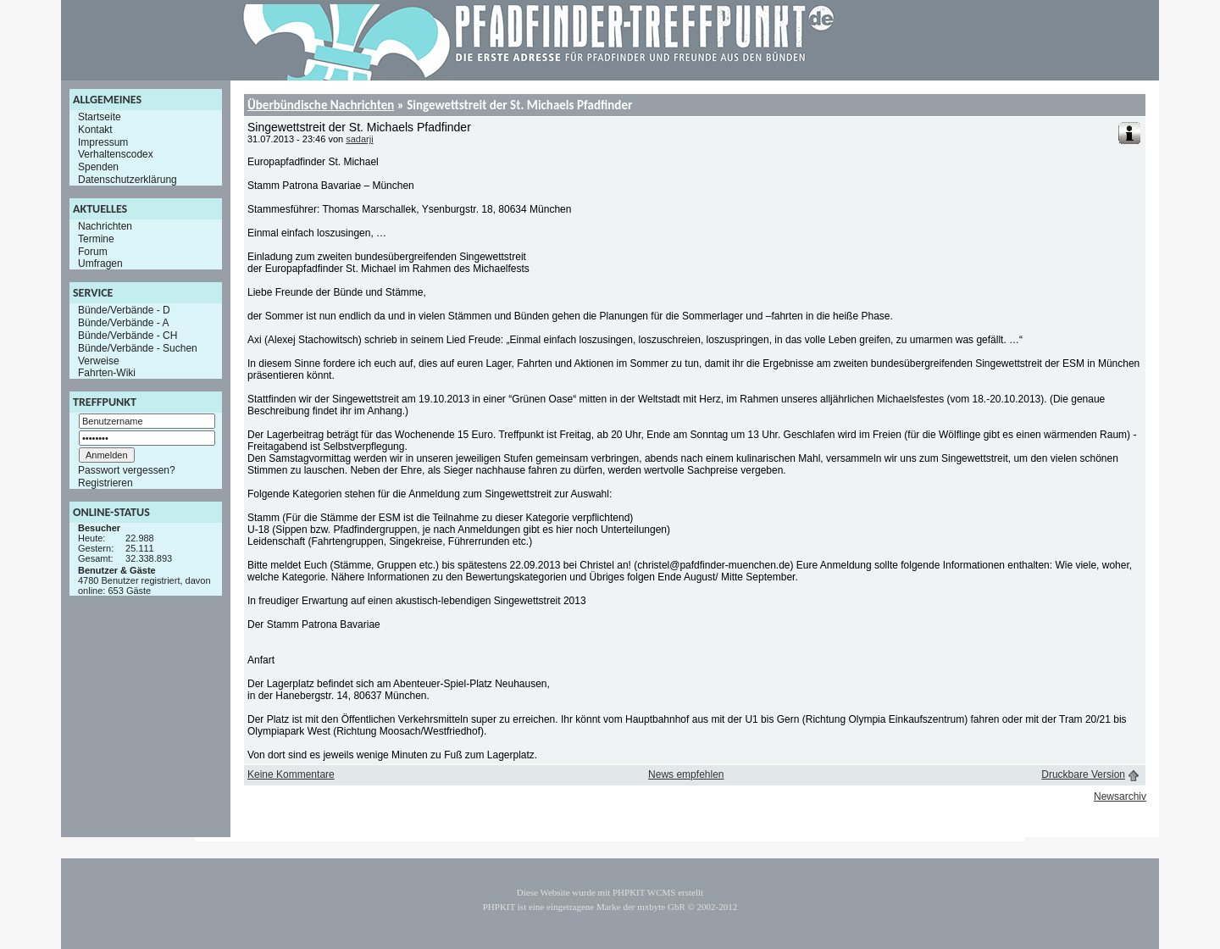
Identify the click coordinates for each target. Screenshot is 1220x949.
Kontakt (95, 130)
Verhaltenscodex (115, 154)
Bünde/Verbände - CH (127, 335)
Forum (93, 251)
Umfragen (100, 263)
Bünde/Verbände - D (124, 310)
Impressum (103, 141)
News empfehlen (686, 774)
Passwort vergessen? (126, 470)
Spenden (98, 167)
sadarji (359, 139)
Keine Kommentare (291, 774)
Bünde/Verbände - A (123, 323)
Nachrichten (105, 226)
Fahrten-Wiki (107, 373)
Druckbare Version (1083, 774)
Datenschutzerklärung (127, 180)
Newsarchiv (1120, 796)
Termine (96, 239)
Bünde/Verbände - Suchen (137, 348)
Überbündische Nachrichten (320, 105)
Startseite (99, 117)
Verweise (98, 360)
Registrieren (105, 483)
